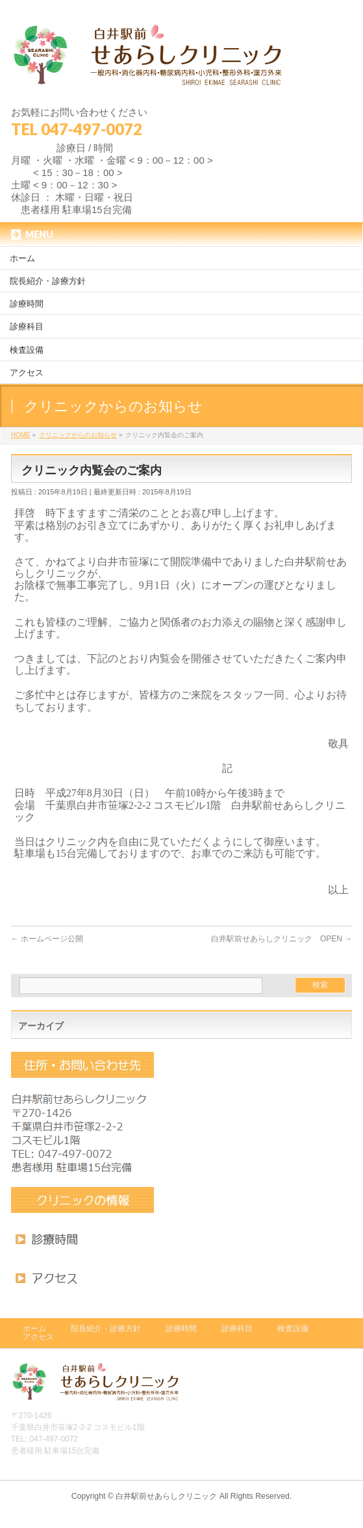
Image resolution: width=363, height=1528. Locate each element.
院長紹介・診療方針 (106, 1328)
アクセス (38, 1337)
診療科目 (237, 1328)
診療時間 (181, 1328)
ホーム (34, 1328)
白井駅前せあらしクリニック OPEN (281, 938)
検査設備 (292, 1328)
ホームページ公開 (47, 938)
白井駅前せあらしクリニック (166, 1496)
